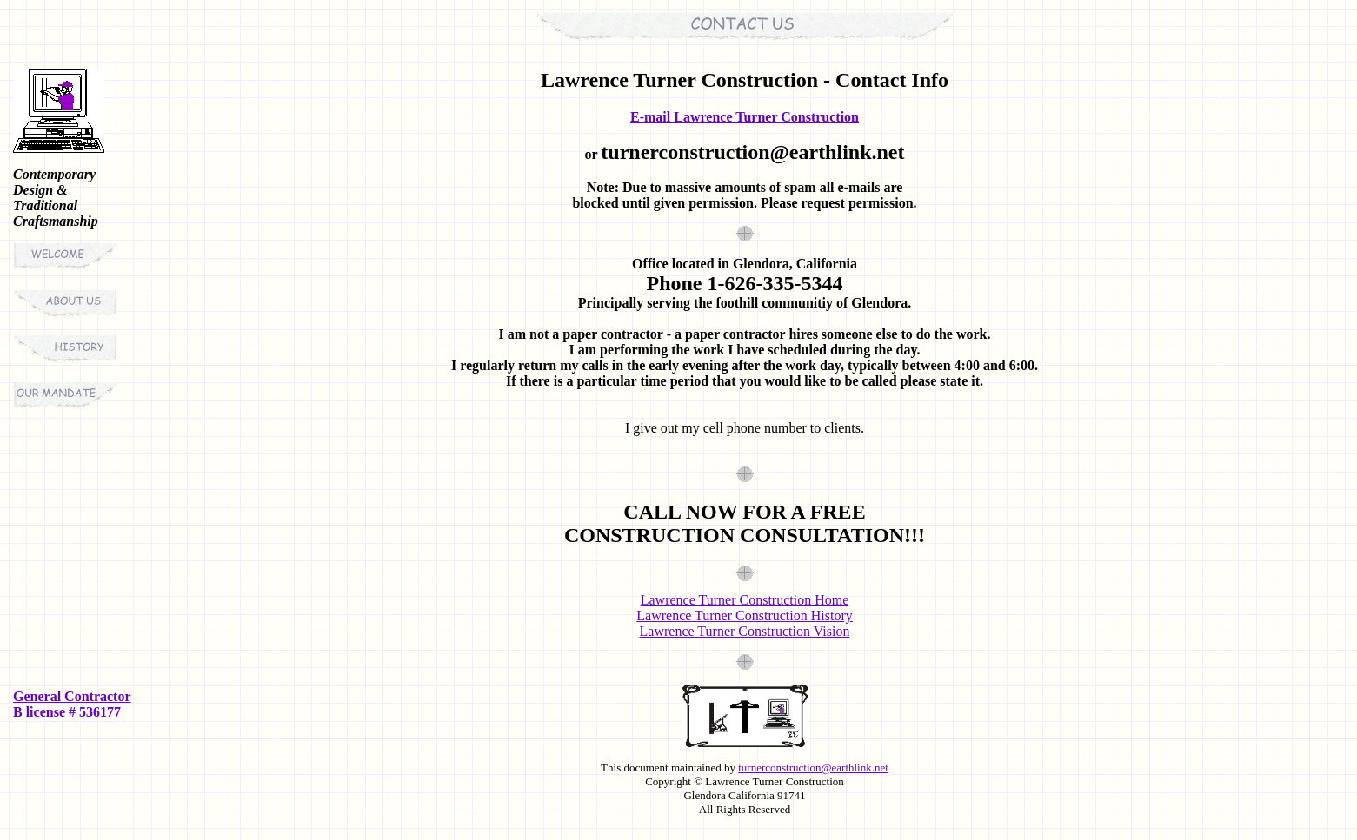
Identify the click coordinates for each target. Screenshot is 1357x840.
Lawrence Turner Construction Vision (745, 631)
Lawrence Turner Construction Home (745, 599)
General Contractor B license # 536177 (72, 704)
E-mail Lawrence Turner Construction (744, 116)
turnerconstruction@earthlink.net (813, 767)
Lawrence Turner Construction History (744, 615)
